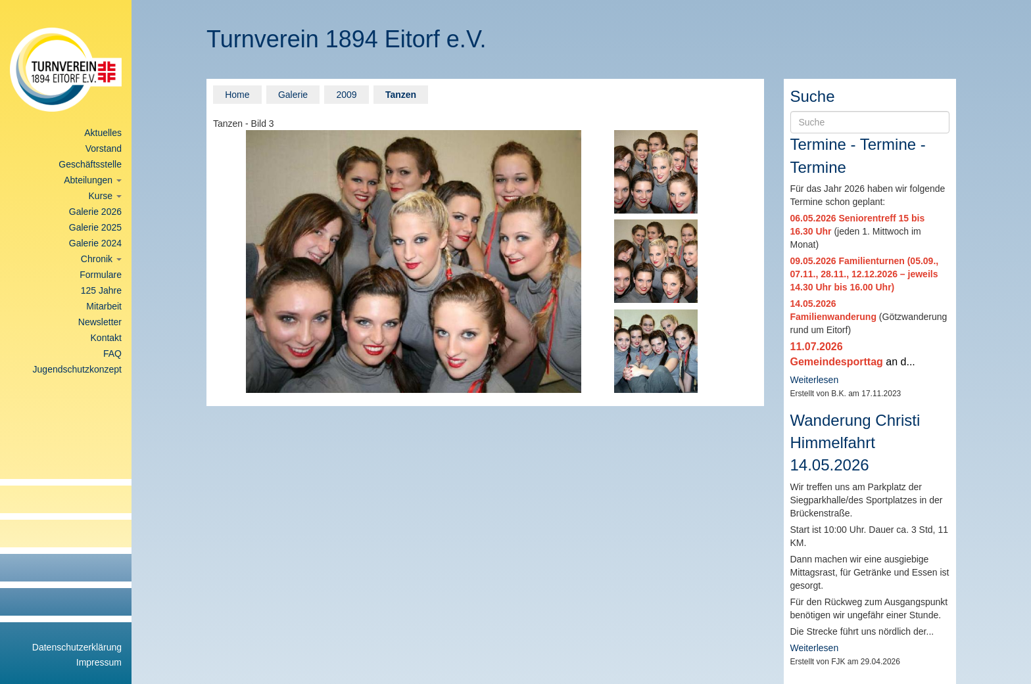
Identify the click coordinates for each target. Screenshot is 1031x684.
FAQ (112, 353)
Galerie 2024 (95, 243)
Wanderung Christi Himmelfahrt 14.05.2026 (855, 442)
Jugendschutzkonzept (77, 369)
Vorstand (103, 148)
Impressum (99, 662)
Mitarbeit (104, 306)
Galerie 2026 (95, 211)
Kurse (105, 196)
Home (237, 94)
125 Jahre (101, 290)
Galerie (293, 94)
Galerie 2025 (95, 227)
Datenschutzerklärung (77, 647)
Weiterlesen (814, 380)
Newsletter (100, 322)
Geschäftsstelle (90, 164)
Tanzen (400, 94)
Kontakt (106, 337)
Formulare (101, 274)
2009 (346, 94)
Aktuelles (103, 132)
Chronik (101, 259)
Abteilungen (93, 180)
